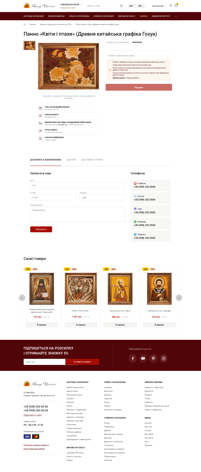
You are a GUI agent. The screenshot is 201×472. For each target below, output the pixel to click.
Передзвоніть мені (68, 8)
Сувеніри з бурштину (103, 16)
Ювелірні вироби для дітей (157, 406)
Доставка (149, 434)
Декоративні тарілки (113, 434)
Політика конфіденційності (36, 445)
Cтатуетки (108, 445)
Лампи (70, 460)
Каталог (148, 423)
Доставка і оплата (92, 159)
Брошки (107, 395)
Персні (107, 406)
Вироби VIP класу (126, 16)
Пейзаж (70, 402)
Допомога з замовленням (45, 159)
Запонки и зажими (112, 410)
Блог (147, 442)
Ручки (106, 423)
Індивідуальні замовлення (79, 440)
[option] (45, 162)
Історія (148, 431)
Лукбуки (148, 445)
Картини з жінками (75, 417)
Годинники (109, 427)
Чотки (147, 399)
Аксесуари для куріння (114, 453)
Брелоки (108, 438)
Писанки (108, 460)
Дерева (107, 431)
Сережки (108, 387)
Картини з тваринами (76, 410)
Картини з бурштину (34, 16)
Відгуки (71, 159)
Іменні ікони (72, 391)
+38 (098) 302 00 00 (36, 407)
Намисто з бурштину (154, 387)
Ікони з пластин (74, 457)
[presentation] (22, 298)
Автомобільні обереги (114, 449)
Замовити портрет (161, 16)
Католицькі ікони (74, 395)
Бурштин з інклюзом (113, 442)
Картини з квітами (75, 421)
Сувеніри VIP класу (75, 453)
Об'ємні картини (74, 432)
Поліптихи (71, 425)
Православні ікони (75, 387)
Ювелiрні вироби (56, 16)
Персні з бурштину (153, 410)
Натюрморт (72, 436)
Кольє (107, 402)
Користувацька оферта (34, 449)
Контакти (149, 438)
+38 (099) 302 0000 (144, 187)
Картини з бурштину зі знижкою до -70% (56, 24)
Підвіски (108, 399)
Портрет (70, 399)
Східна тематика (74, 428)
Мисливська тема (75, 414)
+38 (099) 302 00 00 (36, 411)
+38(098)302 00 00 (69, 4)
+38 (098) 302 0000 (144, 200)
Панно (69, 406)
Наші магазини (155, 6)
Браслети (108, 391)
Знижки (143, 16)
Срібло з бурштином (79, 16)
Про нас (148, 427)
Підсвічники (109, 457)
